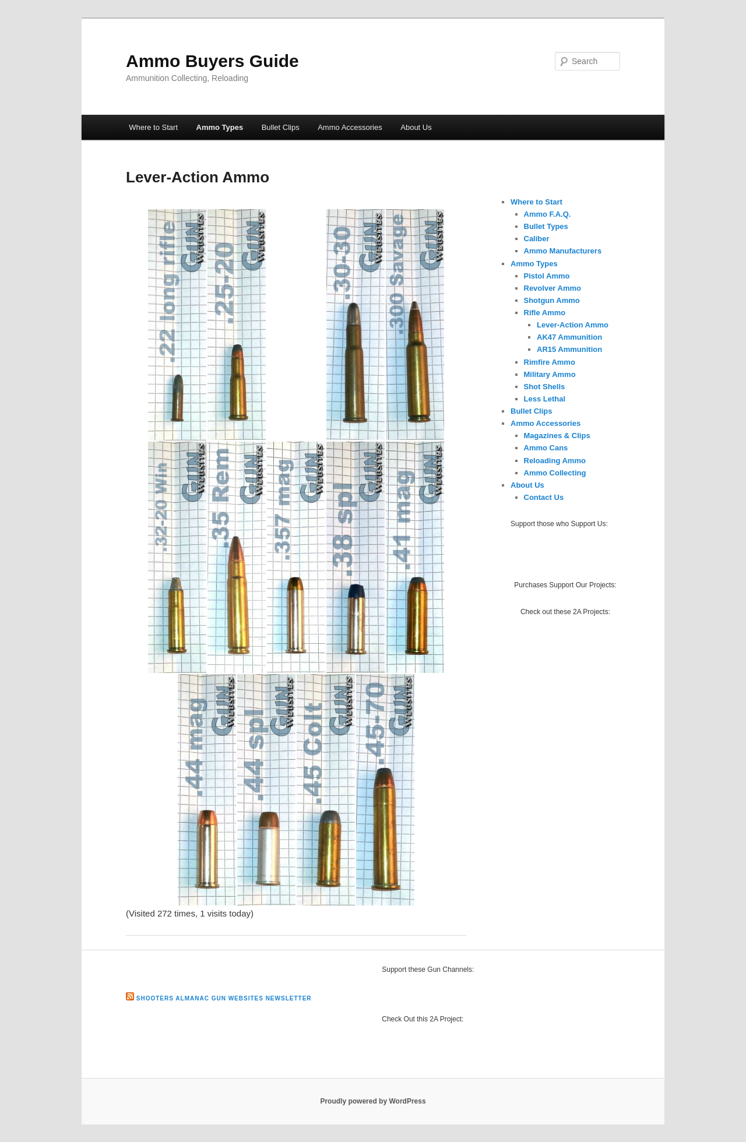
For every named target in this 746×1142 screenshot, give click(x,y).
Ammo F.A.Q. (547, 214)
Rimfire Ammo (549, 362)
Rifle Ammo (545, 312)
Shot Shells (544, 386)
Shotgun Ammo (552, 300)
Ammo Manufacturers (563, 250)
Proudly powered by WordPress (372, 1101)
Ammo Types (220, 127)
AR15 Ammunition (569, 349)
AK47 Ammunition (569, 337)
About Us (415, 127)
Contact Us (544, 497)
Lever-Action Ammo (572, 324)
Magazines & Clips (557, 435)
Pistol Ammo (547, 276)
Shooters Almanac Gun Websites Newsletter (224, 998)
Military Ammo (550, 374)
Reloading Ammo (555, 460)
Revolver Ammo (553, 288)
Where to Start (153, 127)
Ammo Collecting (555, 472)
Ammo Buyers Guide (212, 61)
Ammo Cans (546, 447)
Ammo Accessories (350, 127)
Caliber (537, 238)
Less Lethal (545, 398)
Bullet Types (546, 226)
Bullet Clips (281, 127)
